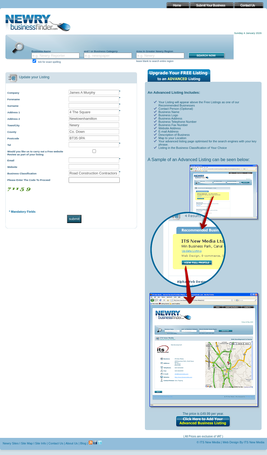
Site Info (40, 443)
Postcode (13, 138)
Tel (9, 144)
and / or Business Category (100, 51)
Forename (13, 99)
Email (10, 160)
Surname (12, 105)
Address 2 (13, 118)
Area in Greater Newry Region (154, 51)
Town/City (13, 125)
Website (12, 166)
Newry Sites (11, 443)
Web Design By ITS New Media (243, 442)
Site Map (27, 443)
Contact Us (56, 443)
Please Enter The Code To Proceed (28, 179)
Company (13, 92)
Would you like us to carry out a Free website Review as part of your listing (35, 153)
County (11, 131)
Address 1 (13, 112)
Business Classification (22, 173)
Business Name (41, 51)
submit (74, 219)
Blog (83, 443)
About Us (71, 443)
